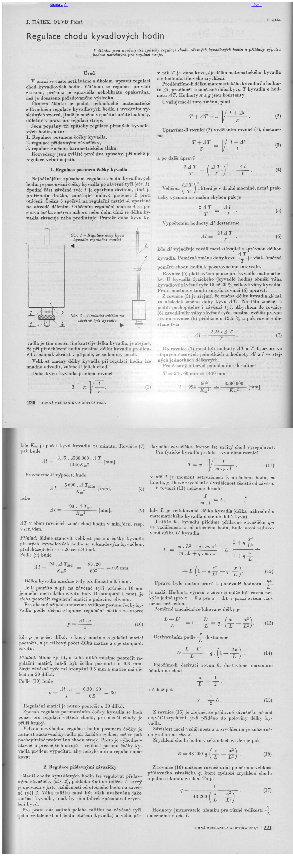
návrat (257, 5)
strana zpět (59, 5)
